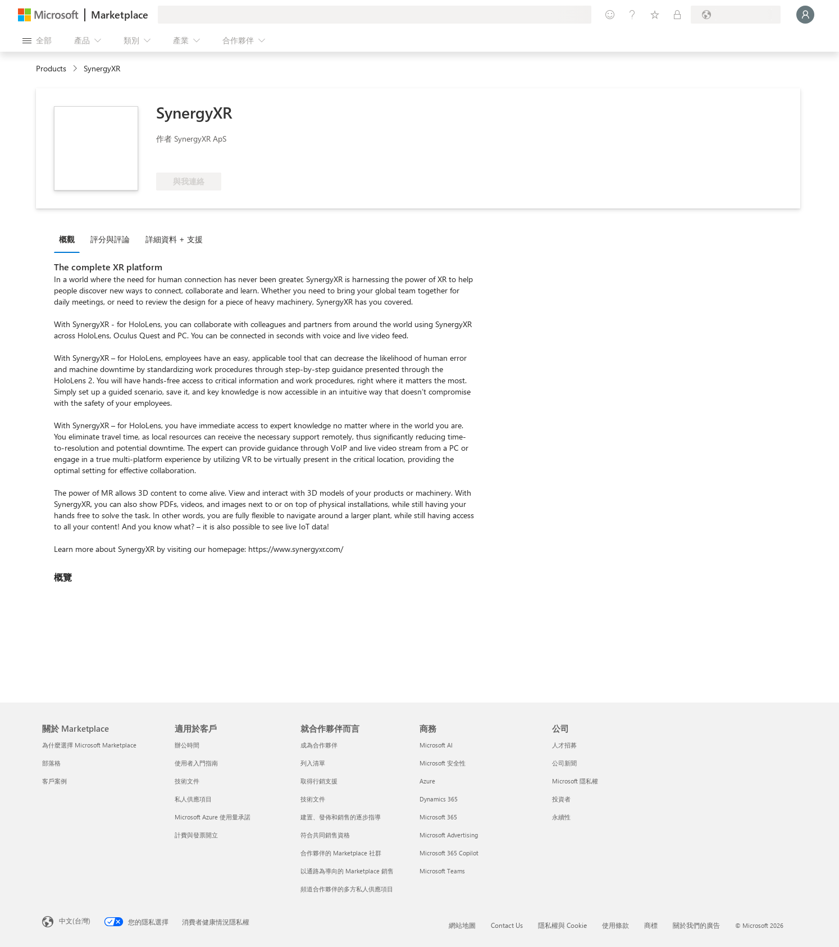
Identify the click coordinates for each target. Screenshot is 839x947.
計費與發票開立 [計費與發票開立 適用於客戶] (196, 835)
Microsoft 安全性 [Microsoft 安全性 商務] (443, 763)
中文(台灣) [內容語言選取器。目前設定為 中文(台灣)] (74, 920)
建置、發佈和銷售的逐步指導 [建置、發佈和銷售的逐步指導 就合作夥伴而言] (340, 817)
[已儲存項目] (655, 14)
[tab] (69, 238)
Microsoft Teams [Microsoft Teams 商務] (442, 871)
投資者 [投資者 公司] (561, 799)
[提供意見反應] (610, 14)
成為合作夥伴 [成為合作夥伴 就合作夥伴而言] (319, 745)
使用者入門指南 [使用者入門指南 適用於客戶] (196, 763)
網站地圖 (462, 925)
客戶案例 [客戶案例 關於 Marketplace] (54, 781)
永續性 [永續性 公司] (561, 817)
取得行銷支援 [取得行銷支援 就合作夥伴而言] (319, 781)
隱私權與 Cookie (562, 925)
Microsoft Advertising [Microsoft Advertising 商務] (449, 835)
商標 (651, 925)
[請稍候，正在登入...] (805, 15)
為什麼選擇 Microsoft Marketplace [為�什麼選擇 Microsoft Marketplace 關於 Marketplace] (89, 745)
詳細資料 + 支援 (174, 239)
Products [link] (51, 68)
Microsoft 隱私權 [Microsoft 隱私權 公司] (575, 781)
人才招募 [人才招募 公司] (564, 745)
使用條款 (615, 925)
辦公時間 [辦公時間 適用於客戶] (187, 745)
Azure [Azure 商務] (427, 781)
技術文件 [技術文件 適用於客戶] (187, 781)
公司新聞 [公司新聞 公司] (564, 763)
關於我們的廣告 (696, 925)
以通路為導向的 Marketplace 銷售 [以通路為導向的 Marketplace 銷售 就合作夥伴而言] (347, 871)
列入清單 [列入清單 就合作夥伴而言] (312, 763)
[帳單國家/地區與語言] (736, 15)
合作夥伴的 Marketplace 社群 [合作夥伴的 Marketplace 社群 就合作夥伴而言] (340, 853)
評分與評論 (110, 239)
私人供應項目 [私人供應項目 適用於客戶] (193, 799)
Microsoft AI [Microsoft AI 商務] (436, 745)
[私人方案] (677, 14)
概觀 (67, 239)
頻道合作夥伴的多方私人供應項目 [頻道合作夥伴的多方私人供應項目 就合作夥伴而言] (346, 889)
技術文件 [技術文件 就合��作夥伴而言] (312, 799)
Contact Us (507, 925)
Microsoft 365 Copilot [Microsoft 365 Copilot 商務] (449, 853)
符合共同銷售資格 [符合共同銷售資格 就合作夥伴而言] (325, 835)
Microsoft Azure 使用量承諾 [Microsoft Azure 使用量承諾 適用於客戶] (212, 817)
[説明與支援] (632, 14)
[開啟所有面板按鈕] (37, 40)
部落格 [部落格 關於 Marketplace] (51, 763)
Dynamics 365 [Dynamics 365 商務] (439, 799)
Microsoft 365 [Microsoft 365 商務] (438, 817)
